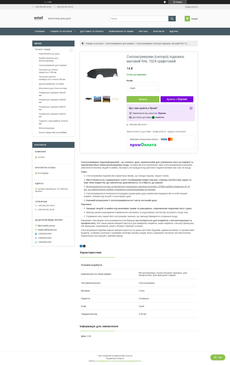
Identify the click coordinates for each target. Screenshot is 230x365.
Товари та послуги (61, 31)
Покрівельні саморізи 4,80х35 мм (52, 94)
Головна (40, 31)
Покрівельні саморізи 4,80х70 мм (52, 108)
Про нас (143, 31)
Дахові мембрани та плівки (51, 84)
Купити (143, 99)
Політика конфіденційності (130, 361)
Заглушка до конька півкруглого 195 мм (48, 71)
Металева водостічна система (53, 88)
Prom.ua (128, 356)
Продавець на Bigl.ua (115, 358)
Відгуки (174, 31)
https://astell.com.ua (46, 225)
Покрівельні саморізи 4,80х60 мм (52, 101)
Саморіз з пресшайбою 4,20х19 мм (53, 122)
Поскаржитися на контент (107, 361)
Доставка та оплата (91, 31)
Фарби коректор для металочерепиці (48, 59)
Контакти (158, 31)
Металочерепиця (46, 128)
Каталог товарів (42, 49)
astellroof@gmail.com (47, 229)
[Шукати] (172, 18)
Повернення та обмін (121, 31)
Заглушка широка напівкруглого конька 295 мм (52, 78)
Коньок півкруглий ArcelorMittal (53, 132)
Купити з (177, 99)
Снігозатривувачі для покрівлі (120, 43)
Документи (41, 39)
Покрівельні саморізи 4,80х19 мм (52, 115)
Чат (218, 357)
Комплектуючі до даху (49, 54)
